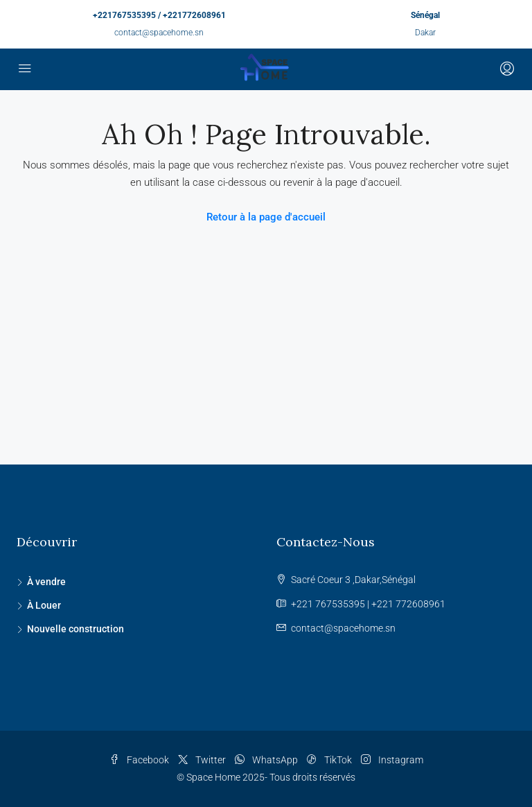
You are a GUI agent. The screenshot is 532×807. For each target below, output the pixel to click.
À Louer (44, 605)
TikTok (330, 759)
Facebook (140, 759)
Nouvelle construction (75, 628)
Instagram (392, 759)
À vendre (46, 581)
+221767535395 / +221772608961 (159, 15)
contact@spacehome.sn (159, 32)
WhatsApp (267, 759)
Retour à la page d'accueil (266, 217)
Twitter (203, 759)
